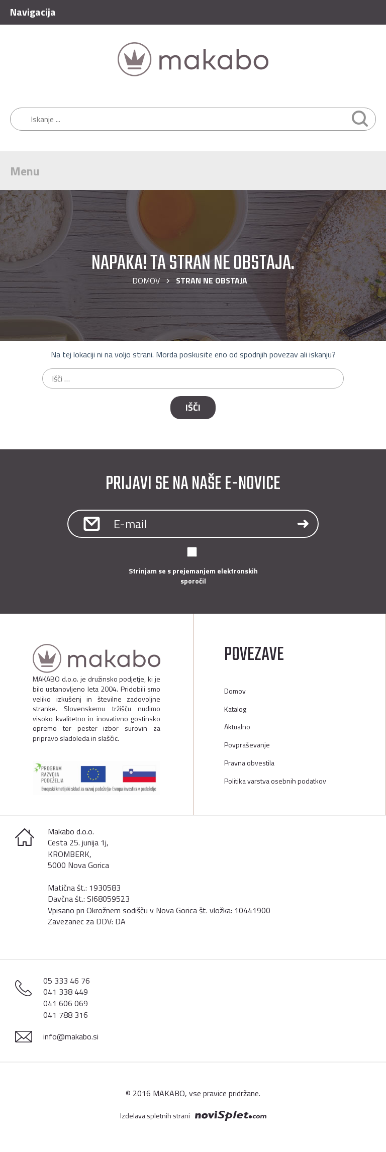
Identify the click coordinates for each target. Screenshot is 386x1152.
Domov (146, 280)
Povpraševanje (247, 744)
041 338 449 (65, 992)
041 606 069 (65, 1003)
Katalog (235, 709)
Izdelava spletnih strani (155, 1115)
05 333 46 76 (66, 981)
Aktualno (237, 726)
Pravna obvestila (249, 762)
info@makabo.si (71, 1036)
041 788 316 (65, 1015)
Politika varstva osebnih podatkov (275, 781)
